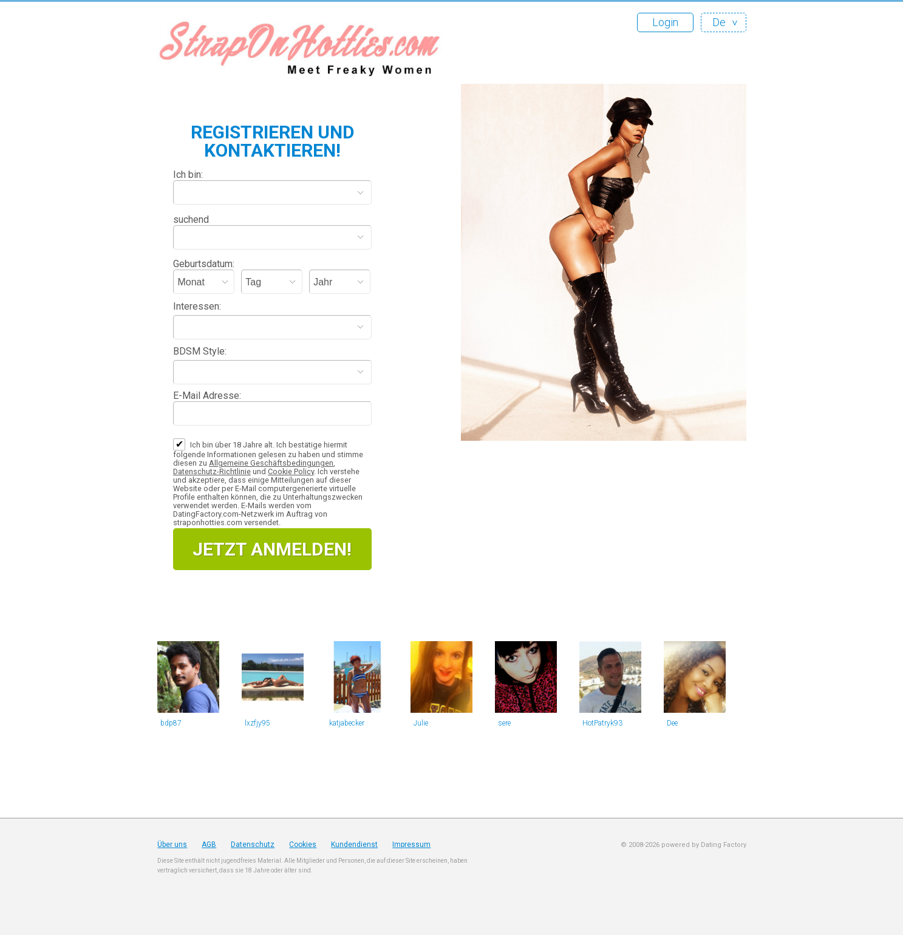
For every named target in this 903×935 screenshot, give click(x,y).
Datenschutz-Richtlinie (212, 471)
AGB (209, 844)
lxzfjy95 (257, 723)
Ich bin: (188, 174)
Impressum (411, 844)
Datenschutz (252, 844)
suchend (191, 219)
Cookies (302, 844)
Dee (672, 723)
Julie (421, 723)
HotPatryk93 (602, 723)
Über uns (172, 844)
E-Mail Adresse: (207, 395)
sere (504, 723)
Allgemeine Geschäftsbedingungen (271, 462)
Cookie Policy (291, 471)
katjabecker (346, 723)
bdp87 (171, 723)
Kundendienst (354, 844)
